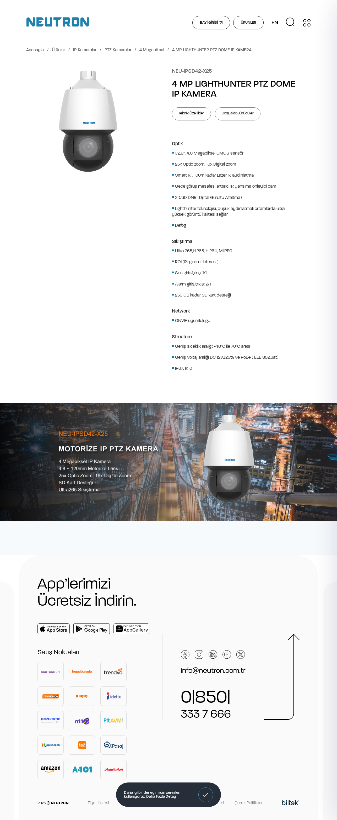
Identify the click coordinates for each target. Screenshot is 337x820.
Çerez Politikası (248, 803)
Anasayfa (35, 50)
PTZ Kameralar (118, 50)
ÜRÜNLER (248, 23)
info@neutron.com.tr (213, 671)
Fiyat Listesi (98, 803)
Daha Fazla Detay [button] (161, 797)
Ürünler (58, 50)
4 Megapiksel (151, 50)
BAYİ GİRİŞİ (211, 23)
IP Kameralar (84, 50)
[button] (205, 794)
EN (274, 22)
